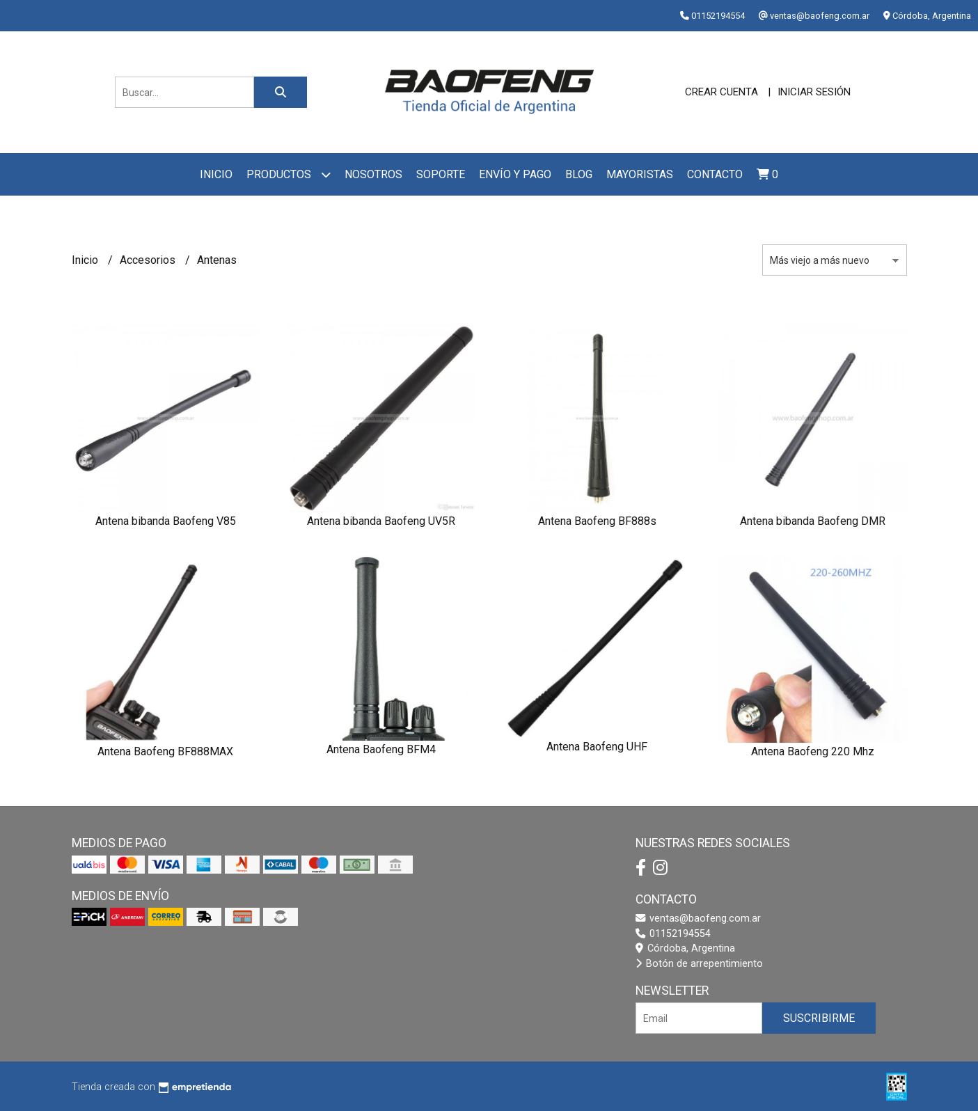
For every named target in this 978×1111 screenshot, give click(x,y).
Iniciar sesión (814, 92)
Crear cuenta (721, 92)
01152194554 (673, 934)
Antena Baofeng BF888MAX (165, 751)
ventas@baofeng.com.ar (698, 918)
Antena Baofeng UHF (596, 746)
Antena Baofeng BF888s (597, 521)
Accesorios (149, 260)
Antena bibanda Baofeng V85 (165, 521)
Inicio (216, 174)
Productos (288, 174)
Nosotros (373, 174)
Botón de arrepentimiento (699, 964)
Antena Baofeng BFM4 (381, 749)
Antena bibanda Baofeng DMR (812, 521)
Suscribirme (819, 1018)
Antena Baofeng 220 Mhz (812, 751)
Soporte (440, 174)
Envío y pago (515, 174)
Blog (578, 174)
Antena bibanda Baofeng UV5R (381, 521)
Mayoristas (639, 174)
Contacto (715, 174)
